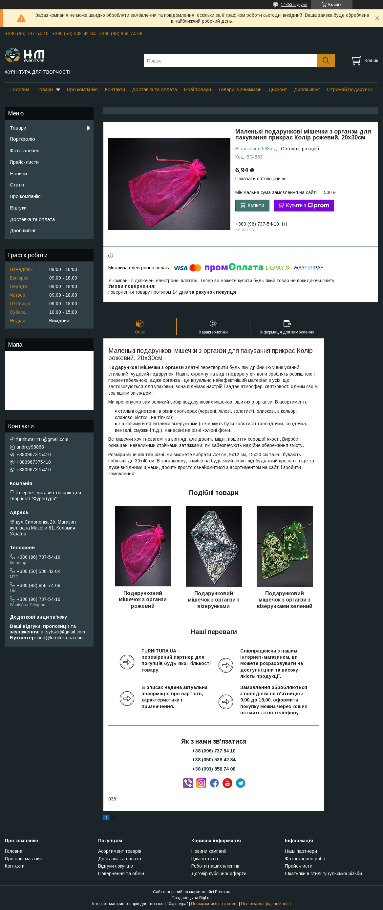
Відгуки (18, 207)
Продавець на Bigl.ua (192, 898)
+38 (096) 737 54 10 (213, 750)
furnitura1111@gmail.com (42, 439)
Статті (17, 184)
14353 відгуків (294, 4)
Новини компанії (208, 851)
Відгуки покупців (115, 866)
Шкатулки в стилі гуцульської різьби (323, 873)
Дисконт (277, 89)
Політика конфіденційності (266, 903)
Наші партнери (301, 851)
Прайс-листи (24, 162)
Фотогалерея (24, 150)
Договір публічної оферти (218, 873)
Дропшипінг (307, 89)
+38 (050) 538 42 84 (213, 759)
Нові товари (197, 89)
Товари (44, 89)
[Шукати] (326, 60)
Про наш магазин (23, 858)
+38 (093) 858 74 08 (213, 769)
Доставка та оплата (154, 89)
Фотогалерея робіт (305, 858)
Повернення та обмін (121, 873)
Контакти (115, 89)
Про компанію (82, 89)
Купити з (307, 206)
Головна (20, 89)
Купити (255, 205)
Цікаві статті (204, 858)
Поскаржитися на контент (214, 903)
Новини (18, 173)
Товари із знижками (240, 89)
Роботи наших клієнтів (215, 866)
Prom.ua (222, 892)
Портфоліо (22, 139)
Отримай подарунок (349, 89)
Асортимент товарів (119, 851)
